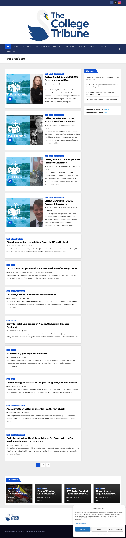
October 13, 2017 (14, 412)
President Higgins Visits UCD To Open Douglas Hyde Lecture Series (41, 382)
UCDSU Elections (58, 73)
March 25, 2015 (14, 445)
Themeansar (41, 531)
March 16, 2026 (45, 497)
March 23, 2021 (52, 125)
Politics (20, 238)
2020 (8, 265)
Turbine (103, 47)
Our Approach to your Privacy (102, 534)
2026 (10, 488)
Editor (26, 298)
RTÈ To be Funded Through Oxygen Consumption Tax (77, 494)
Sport (92, 47)
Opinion (82, 47)
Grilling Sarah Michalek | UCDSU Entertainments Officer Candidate (61, 80)
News (15, 47)
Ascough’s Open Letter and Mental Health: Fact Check (35, 409)
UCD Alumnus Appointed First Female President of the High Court (41, 268)
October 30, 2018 (14, 298)
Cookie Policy (90, 534)
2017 (8, 405)
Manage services (81, 523)
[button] (122, 508)
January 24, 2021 (14, 246)
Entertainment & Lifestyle (48, 47)
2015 (8, 434)
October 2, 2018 (14, 331)
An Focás (70, 47)
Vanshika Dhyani (29, 246)
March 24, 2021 (52, 84)
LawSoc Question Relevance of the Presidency (31, 294)
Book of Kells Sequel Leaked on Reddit (101, 99)
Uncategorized (20, 291)
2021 (46, 73)
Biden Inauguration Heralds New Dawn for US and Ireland (37, 242)
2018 (8, 291)
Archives (11, 52)
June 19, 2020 (13, 272)
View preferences (115, 529)
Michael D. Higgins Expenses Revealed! (26, 353)
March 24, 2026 (16, 497)
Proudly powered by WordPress (15, 531)
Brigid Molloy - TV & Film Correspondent (36, 272)
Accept (82, 529)
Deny (99, 529)
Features (27, 47)
